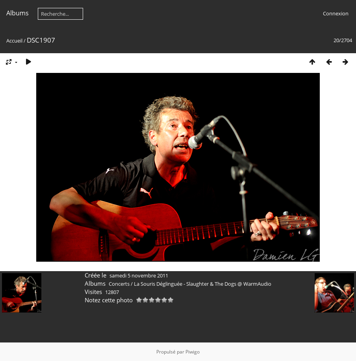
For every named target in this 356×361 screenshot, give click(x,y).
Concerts (119, 283)
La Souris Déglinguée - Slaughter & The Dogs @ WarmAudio (202, 283)
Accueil (14, 40)
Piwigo (192, 351)
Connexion (336, 13)
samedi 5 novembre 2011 (138, 275)
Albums (17, 13)
